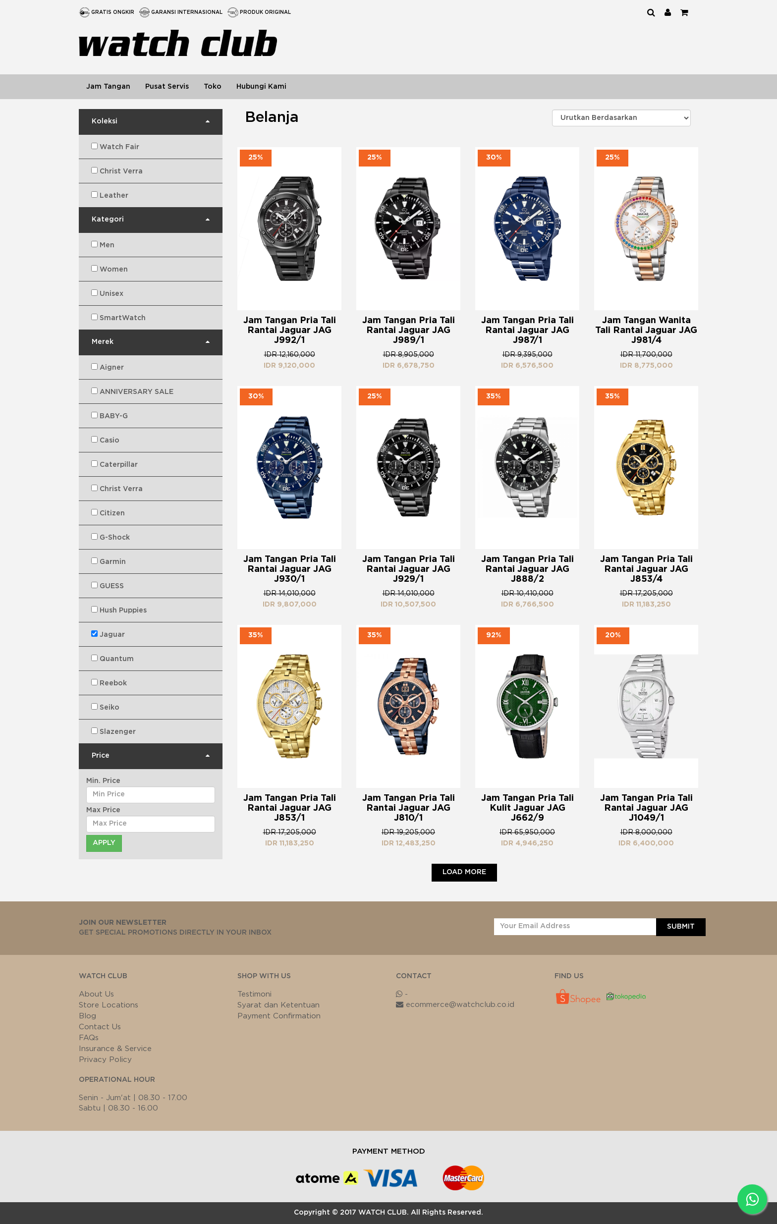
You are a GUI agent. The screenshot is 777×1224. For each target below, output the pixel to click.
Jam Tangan (108, 86)
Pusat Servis (167, 86)
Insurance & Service (115, 1049)
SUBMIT (681, 926)
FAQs (89, 1038)
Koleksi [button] (104, 121)
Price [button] (101, 755)
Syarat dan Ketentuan (278, 1005)
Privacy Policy (105, 1059)
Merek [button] (102, 341)
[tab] (150, 122)
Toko (213, 86)
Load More (464, 872)
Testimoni (254, 994)
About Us (96, 994)
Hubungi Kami (261, 86)
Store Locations (108, 1005)
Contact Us (100, 1027)
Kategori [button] (108, 219)
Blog (87, 1016)
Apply (104, 842)
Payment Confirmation (279, 1016)
